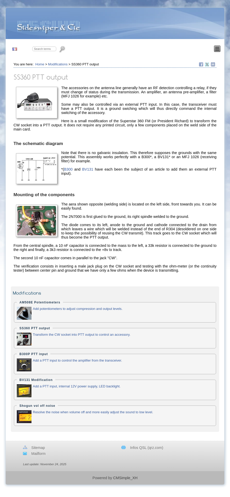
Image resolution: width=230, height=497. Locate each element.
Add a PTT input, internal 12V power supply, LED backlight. (76, 386)
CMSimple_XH (125, 478)
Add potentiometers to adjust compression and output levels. (77, 309)
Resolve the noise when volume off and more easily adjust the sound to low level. (93, 412)
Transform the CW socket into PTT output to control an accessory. (81, 335)
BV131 (87, 169)
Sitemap (38, 448)
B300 (68, 169)
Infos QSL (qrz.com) (146, 448)
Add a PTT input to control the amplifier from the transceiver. (77, 360)
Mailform (38, 454)
